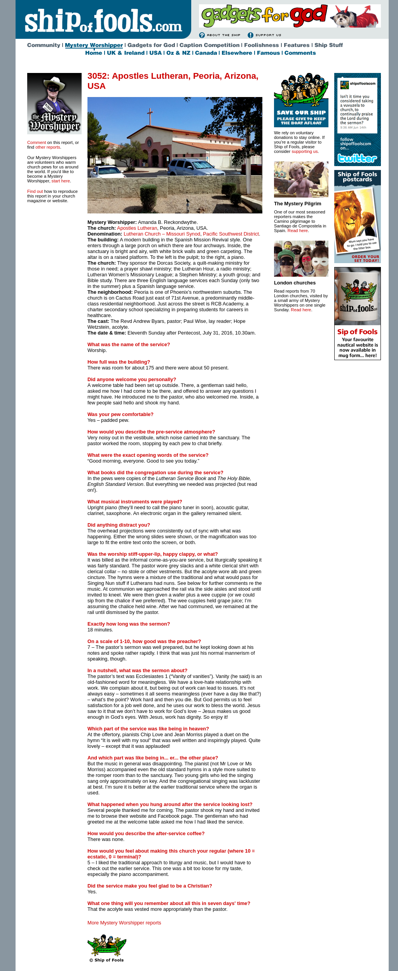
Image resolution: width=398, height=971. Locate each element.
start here (61, 181)
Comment (36, 142)
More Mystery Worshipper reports (124, 923)
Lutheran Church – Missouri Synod (162, 234)
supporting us (305, 151)
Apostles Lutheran (137, 228)
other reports (47, 147)
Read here (298, 230)
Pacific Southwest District (231, 234)
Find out (35, 191)
